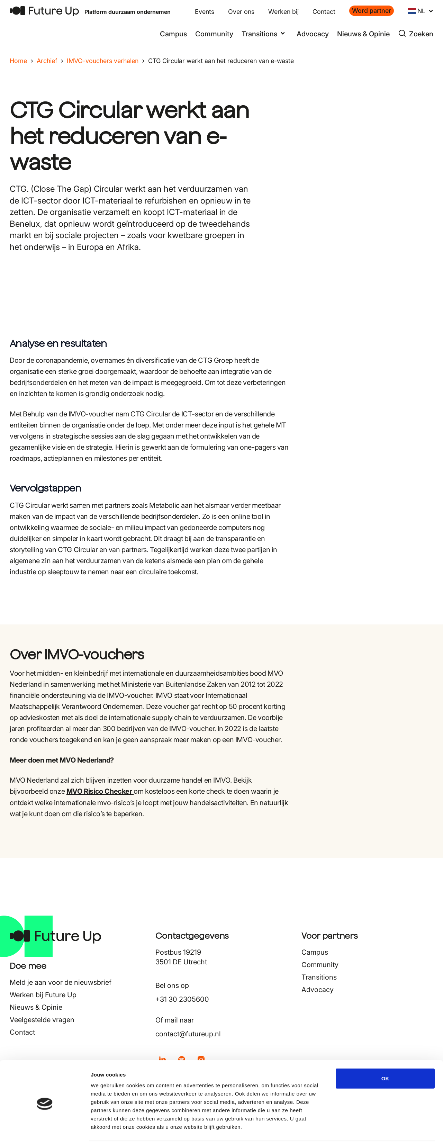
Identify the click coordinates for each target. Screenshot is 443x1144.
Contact (324, 11)
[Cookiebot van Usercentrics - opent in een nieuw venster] (45, 1130)
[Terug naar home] (44, 11)
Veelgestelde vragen (42, 1020)
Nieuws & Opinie (363, 34)
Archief (47, 60)
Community (214, 34)
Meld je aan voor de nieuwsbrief (60, 982)
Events (204, 11)
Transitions (319, 977)
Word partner (371, 10)
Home (18, 60)
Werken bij (283, 11)
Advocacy (313, 34)
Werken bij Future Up (43, 995)
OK (385, 1054)
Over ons (241, 11)
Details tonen (374, 1130)
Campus (173, 34)
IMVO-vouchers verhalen (102, 60)
